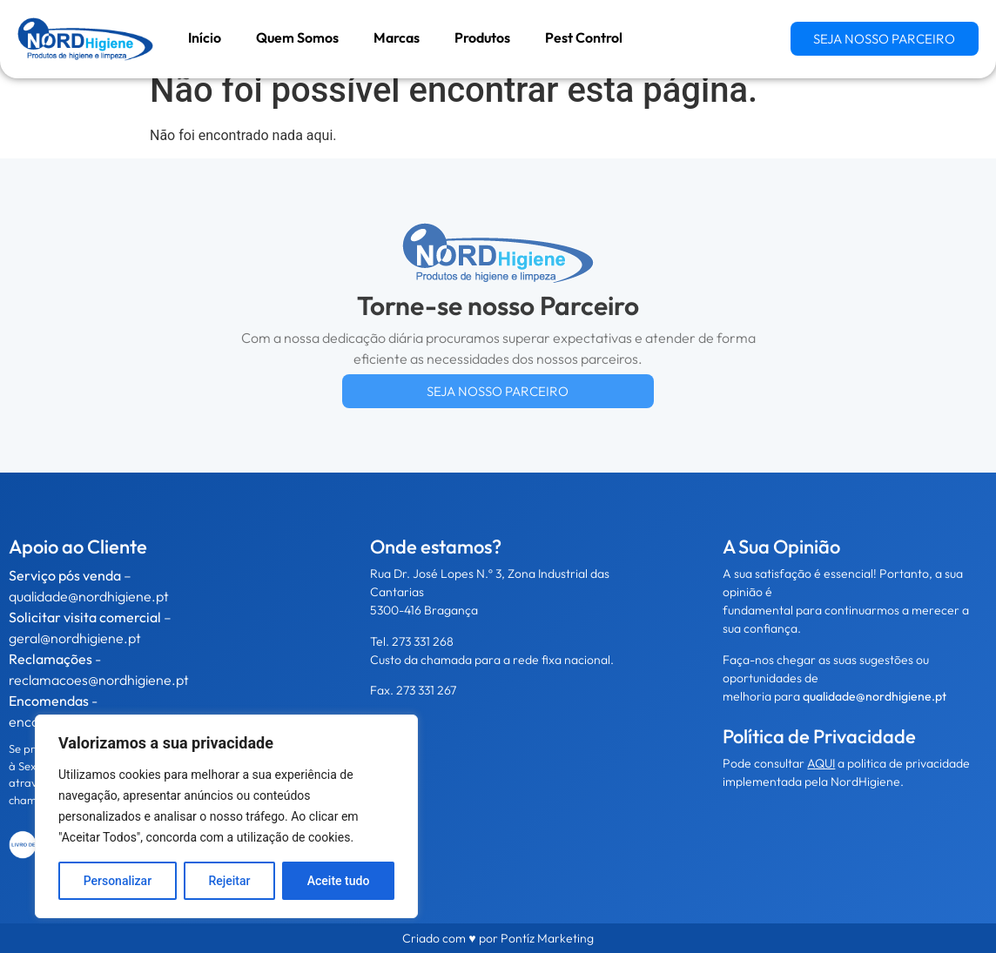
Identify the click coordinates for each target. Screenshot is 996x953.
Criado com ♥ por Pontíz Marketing (497, 938)
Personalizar (117, 881)
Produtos (482, 37)
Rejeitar (229, 881)
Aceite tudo (338, 881)
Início (204, 37)
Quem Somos (297, 37)
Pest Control (583, 37)
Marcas (397, 37)
